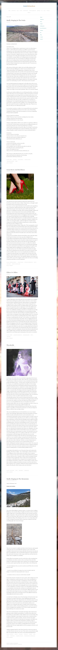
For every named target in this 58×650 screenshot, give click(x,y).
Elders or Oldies (12, 272)
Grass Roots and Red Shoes (16, 170)
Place (18, 10)
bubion (16, 634)
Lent (34, 634)
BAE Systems (12, 470)
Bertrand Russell (13, 262)
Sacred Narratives (32, 10)
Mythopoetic (25, 10)
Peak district (20, 159)
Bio (42, 10)
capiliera (21, 634)
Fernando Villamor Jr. (18, 644)
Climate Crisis (20, 262)
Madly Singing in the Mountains (18, 479)
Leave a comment (10, 265)
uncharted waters (10, 161)
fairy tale (26, 634)
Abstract (38, 10)
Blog (44, 10)
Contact (48, 10)
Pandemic (15, 159)
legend (30, 634)
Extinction (13, 10)
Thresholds (10, 345)
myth (11, 159)
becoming (11, 634)
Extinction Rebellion (29, 262)
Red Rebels (21, 470)
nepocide (8, 336)
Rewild (29, 12)
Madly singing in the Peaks (16, 20)
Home (9, 10)
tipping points (27, 159)
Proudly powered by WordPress (12, 643)
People (21, 10)
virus (16, 161)
